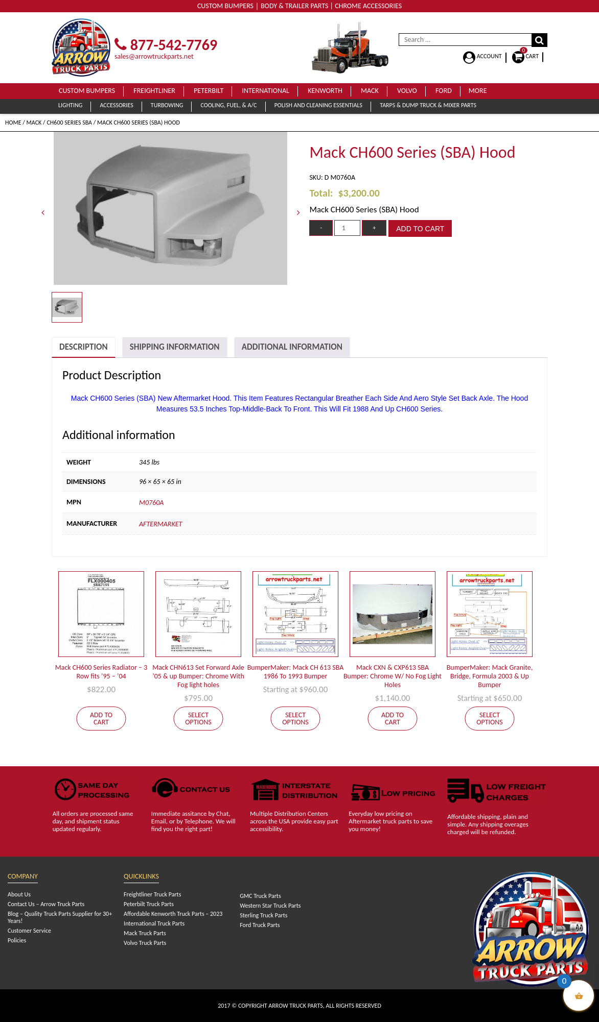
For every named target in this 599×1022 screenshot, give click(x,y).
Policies (17, 940)
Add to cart (420, 229)
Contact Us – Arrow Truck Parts (46, 904)
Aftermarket (160, 524)
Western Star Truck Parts (270, 905)
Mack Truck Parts (145, 933)
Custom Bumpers (87, 90)
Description (83, 347)
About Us (19, 894)
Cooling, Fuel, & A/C (228, 105)
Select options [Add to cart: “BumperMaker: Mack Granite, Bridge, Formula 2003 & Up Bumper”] (489, 718)
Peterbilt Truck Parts (149, 904)
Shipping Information (175, 347)
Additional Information (292, 347)
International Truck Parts (154, 923)
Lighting (70, 105)
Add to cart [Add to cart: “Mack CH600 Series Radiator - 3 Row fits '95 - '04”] (101, 718)
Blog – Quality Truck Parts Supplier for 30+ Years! (60, 917)
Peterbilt (208, 90)
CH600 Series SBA (69, 122)
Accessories (116, 105)
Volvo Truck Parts (145, 942)
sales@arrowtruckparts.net (154, 56)
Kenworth (325, 90)
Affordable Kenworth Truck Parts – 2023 (173, 913)
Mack (370, 90)
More (478, 90)
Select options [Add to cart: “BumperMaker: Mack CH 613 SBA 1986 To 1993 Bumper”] (295, 718)
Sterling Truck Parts (263, 915)
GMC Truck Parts (260, 895)
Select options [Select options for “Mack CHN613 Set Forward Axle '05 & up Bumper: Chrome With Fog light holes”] (198, 718)
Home (13, 122)
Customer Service (29, 930)
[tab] (84, 347)
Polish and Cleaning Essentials (318, 105)
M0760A (151, 502)
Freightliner (154, 90)
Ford (443, 90)
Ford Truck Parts (260, 925)
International (265, 90)
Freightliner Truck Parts (152, 894)
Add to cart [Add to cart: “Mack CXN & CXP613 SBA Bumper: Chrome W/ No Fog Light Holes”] (392, 718)
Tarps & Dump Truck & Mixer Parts (428, 105)
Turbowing (167, 105)
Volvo (407, 90)
